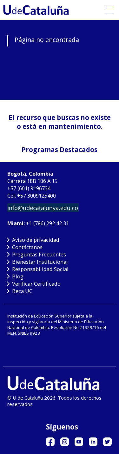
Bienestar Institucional (40, 261)
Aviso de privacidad (35, 239)
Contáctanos (27, 247)
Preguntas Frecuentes (39, 254)
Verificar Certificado (36, 283)
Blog (17, 276)
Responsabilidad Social (40, 269)
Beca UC (22, 291)
